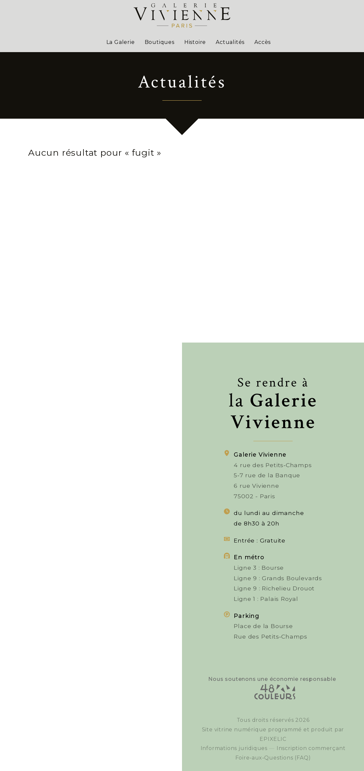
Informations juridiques (234, 759)
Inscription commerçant (311, 761)
